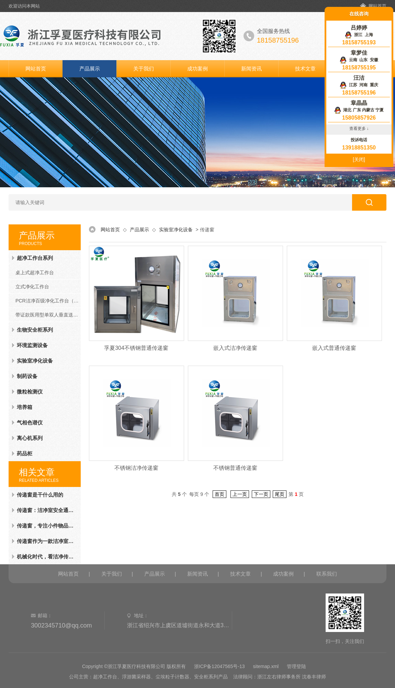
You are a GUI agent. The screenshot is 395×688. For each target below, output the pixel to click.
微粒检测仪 (30, 392)
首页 (219, 494)
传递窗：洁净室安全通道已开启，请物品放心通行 (46, 510)
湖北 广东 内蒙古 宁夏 (359, 110)
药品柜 (24, 453)
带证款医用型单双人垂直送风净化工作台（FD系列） (48, 315)
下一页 (261, 494)
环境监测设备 (32, 345)
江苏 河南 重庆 (359, 84)
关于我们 (143, 68)
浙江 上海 (359, 34)
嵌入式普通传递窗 (334, 348)
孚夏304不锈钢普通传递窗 (136, 348)
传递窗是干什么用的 (40, 495)
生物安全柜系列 (35, 330)
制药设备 (27, 376)
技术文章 (305, 68)
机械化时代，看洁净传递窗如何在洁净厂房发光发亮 (46, 556)
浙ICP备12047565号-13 (219, 666)
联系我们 (326, 574)
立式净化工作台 (32, 286)
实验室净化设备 (35, 361)
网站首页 (377, 6)
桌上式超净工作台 (34, 272)
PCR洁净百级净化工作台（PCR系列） (48, 300)
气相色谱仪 (30, 422)
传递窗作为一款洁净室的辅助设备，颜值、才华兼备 (46, 541)
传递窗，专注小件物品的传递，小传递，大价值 (46, 526)
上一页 (240, 494)
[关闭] (359, 159)
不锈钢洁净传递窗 (136, 468)
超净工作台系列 (35, 258)
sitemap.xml (266, 666)
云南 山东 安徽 (359, 59)
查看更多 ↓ (359, 128)
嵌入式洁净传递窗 (235, 348)
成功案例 (197, 68)
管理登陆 (296, 666)
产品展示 (89, 68)
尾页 (279, 494)
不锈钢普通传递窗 (235, 468)
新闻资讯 (251, 68)
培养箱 (24, 407)
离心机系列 (30, 438)
